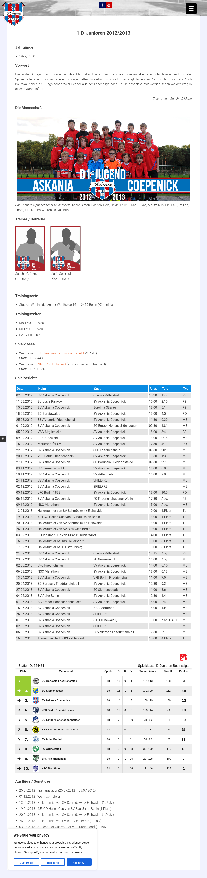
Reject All (53, 862)
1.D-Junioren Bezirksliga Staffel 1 (61, 353)
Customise (26, 862)
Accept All (79, 862)
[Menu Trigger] (191, 8)
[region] (52, 849)
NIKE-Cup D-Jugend (52, 364)
